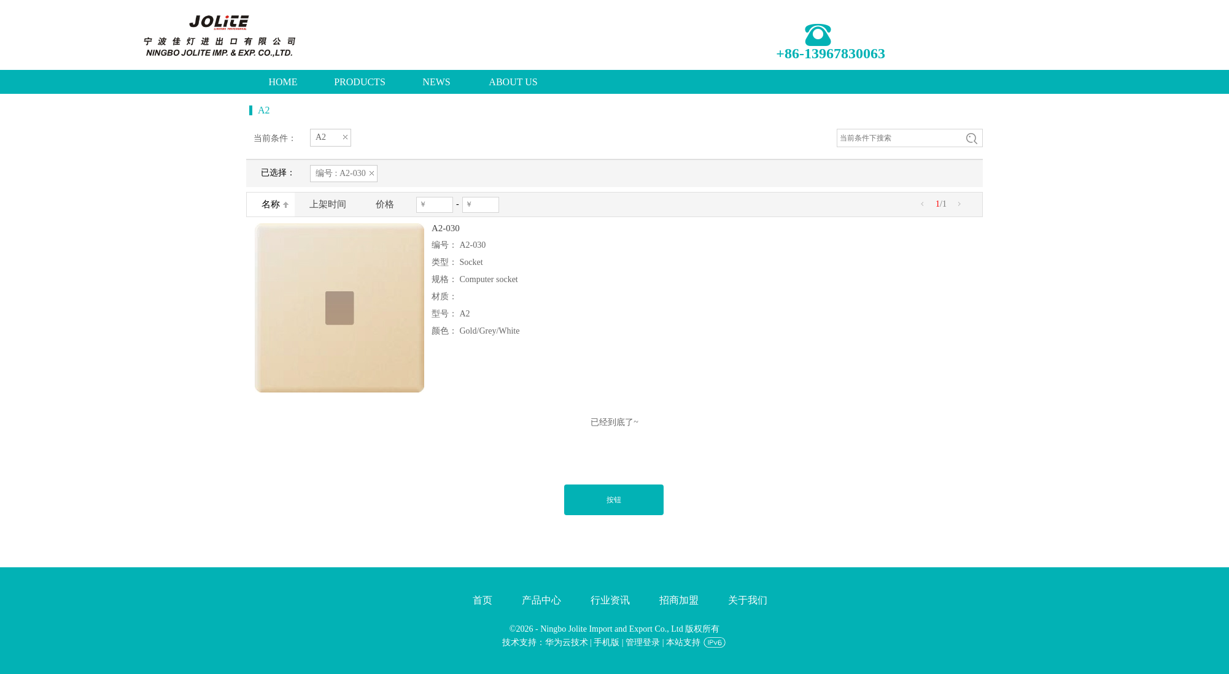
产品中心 (541, 600)
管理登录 (643, 642)
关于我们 (747, 600)
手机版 (606, 642)
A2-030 (446, 228)
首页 (482, 600)
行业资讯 (610, 600)
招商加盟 (679, 600)
